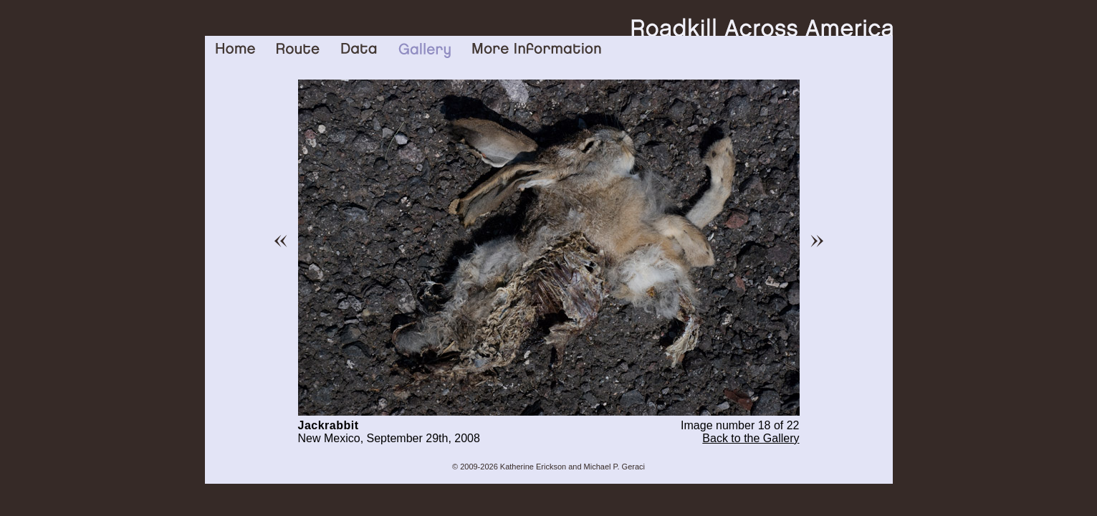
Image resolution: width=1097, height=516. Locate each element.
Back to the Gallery (750, 438)
